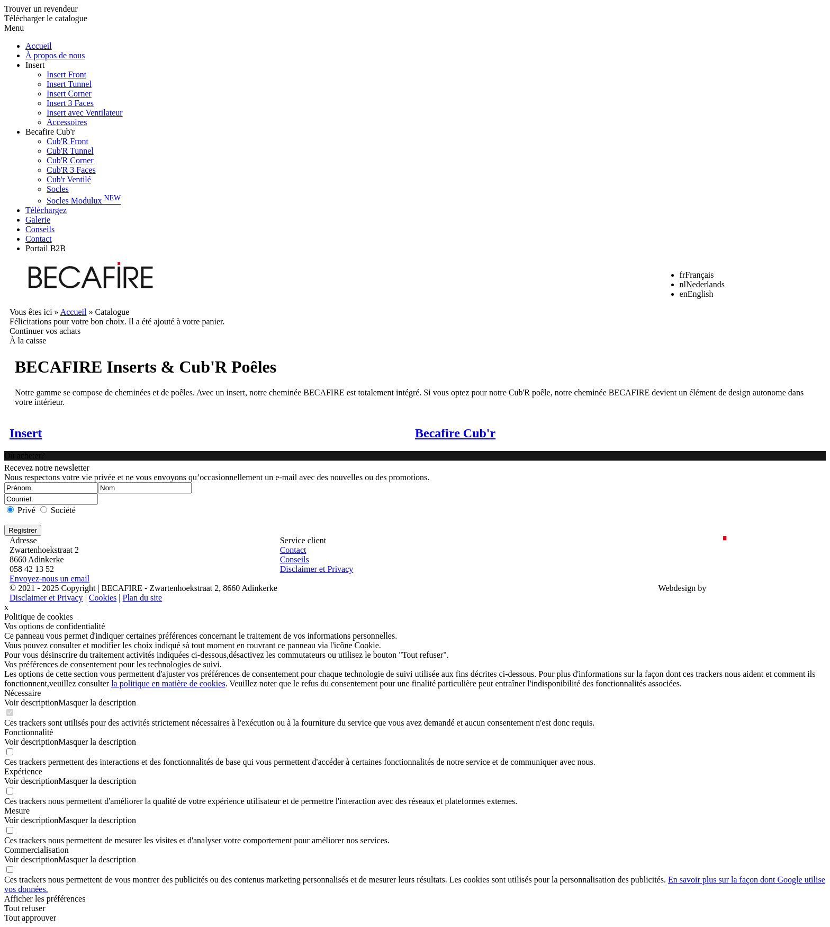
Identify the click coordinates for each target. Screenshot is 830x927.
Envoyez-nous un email (49, 578)
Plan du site (142, 597)
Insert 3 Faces (70, 103)
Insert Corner (69, 93)
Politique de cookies (38, 616)
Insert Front (66, 74)
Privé (26, 510)
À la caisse (28, 340)
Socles (58, 188)
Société (63, 510)
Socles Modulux (84, 200)
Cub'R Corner (70, 160)
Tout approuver (30, 917)
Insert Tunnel (69, 84)
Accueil (38, 45)
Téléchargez (46, 210)
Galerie (37, 219)
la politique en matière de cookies (168, 683)
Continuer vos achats (45, 331)
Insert (34, 64)
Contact (38, 238)
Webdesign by (682, 588)
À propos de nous (55, 55)
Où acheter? (24, 455)
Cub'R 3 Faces (71, 169)
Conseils (40, 229)
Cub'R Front (67, 141)
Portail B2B (45, 248)
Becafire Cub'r (50, 131)
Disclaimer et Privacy (317, 568)
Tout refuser (25, 908)
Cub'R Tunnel (70, 150)
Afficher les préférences (44, 898)
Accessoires (67, 122)
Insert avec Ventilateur (85, 112)
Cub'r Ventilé (69, 179)
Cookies (102, 597)
